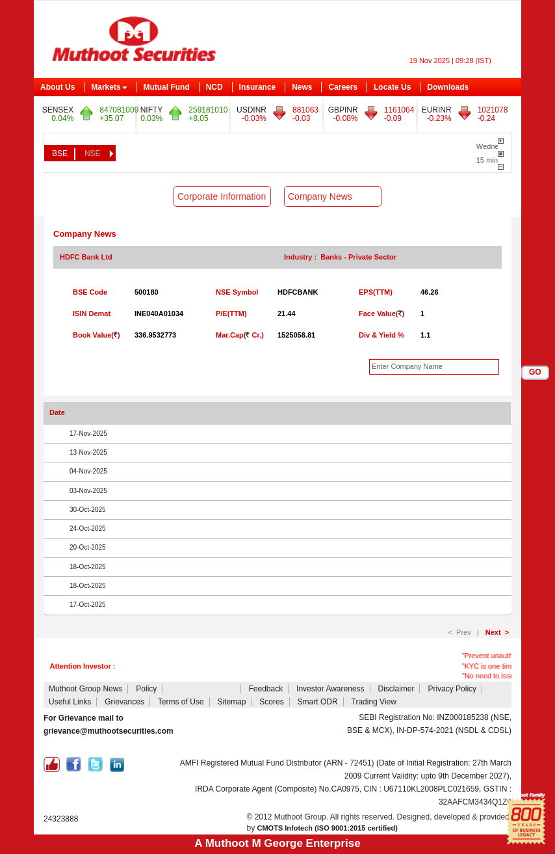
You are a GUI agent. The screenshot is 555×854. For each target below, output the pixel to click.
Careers (342, 87)
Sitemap (231, 701)
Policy (146, 688)
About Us (57, 87)
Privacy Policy (452, 688)
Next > (497, 632)
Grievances (124, 701)
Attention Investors (202, 688)
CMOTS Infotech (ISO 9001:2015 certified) (327, 828)
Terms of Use (181, 701)
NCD (214, 87)
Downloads (448, 87)
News (302, 87)
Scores (271, 701)
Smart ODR (318, 701)
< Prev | (465, 632)
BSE (60, 153)
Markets (109, 87)
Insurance (257, 87)
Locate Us (392, 87)
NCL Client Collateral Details (297, 717)
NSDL (80, 744)
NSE (92, 153)
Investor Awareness (330, 688)
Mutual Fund (166, 87)
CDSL (55, 744)
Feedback (265, 688)
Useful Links (70, 701)
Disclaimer (396, 688)
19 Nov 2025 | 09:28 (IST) (450, 60)
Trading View (374, 701)
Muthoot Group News (85, 688)
